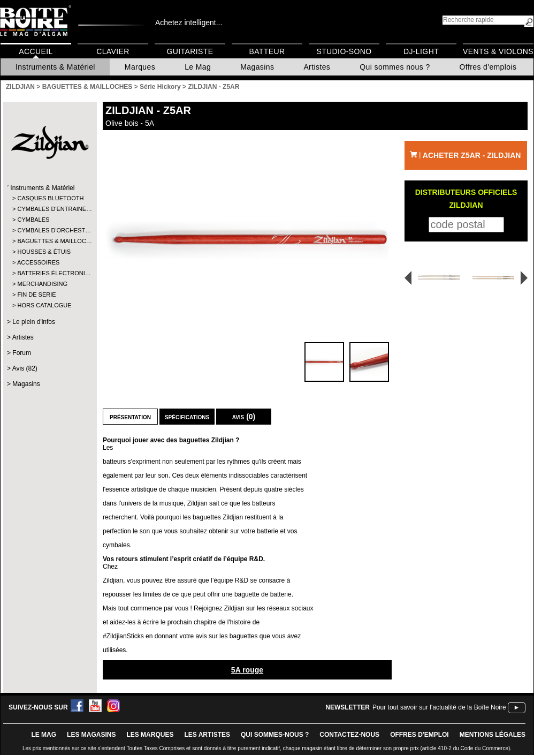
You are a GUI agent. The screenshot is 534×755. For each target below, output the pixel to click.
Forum (21, 353)
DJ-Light (421, 51)
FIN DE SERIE (36, 294)
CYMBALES (33, 219)
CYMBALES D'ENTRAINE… (49, 209)
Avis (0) (244, 416)
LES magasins (91, 734)
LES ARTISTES (207, 734)
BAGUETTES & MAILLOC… (49, 241)
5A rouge (247, 670)
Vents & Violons (498, 51)
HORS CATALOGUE (44, 305)
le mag (43, 734)
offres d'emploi (419, 734)
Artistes (316, 67)
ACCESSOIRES (38, 262)
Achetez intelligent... (188, 22)
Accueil (35, 51)
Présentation (130, 416)
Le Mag (198, 67)
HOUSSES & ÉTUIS (44, 251)
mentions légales (492, 734)
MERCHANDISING (42, 284)
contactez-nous (349, 734)
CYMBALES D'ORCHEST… (49, 230)
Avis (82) (24, 368)
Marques (140, 67)
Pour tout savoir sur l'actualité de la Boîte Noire (439, 707)
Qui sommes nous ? (395, 67)
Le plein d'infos (33, 322)
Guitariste (190, 51)
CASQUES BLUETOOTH (49, 198)
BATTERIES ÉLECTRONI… (49, 273)
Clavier (112, 51)
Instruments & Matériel (55, 67)
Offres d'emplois (488, 67)
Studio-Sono (343, 51)
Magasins (257, 67)
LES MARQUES (149, 734)
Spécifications (187, 416)
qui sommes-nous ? (275, 734)
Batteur (267, 51)
